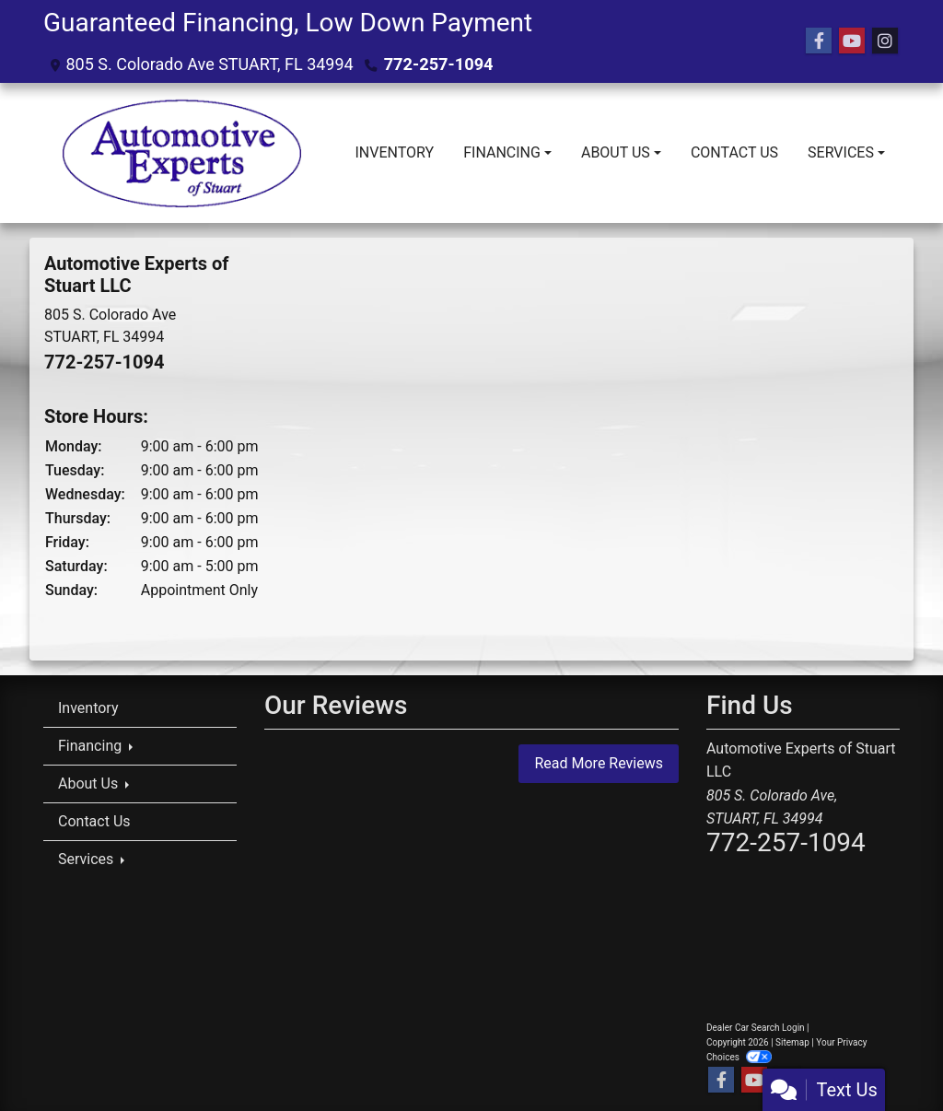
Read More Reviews (598, 763)
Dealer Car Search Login (755, 1028)
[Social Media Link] (885, 41)
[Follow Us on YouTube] (852, 41)
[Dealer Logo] (181, 153)
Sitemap (792, 1042)
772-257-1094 (438, 64)
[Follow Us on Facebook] (819, 41)
